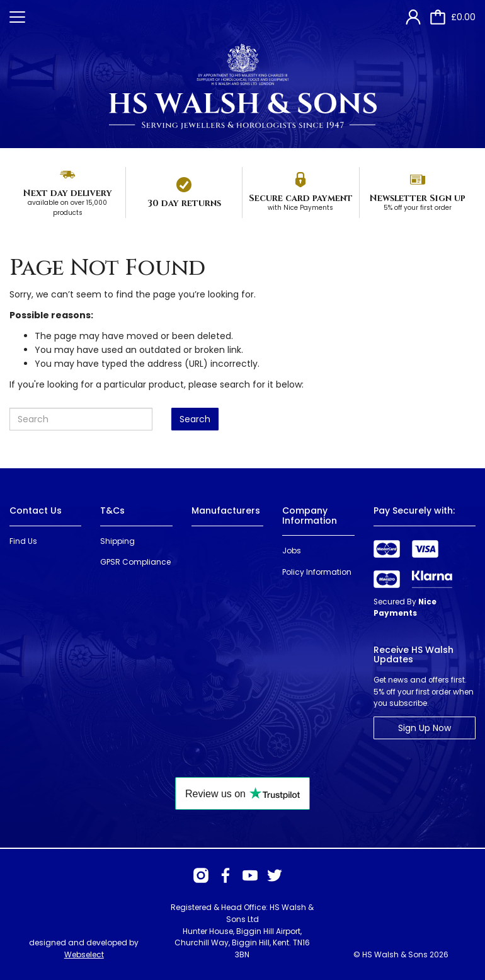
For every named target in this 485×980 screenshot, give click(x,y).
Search (195, 419)
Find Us (23, 541)
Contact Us (35, 510)
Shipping (117, 541)
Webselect (84, 954)
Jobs (291, 550)
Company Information (309, 515)
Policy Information (316, 572)
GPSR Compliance (135, 561)
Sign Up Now (424, 728)
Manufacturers (225, 510)
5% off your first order (418, 207)
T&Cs (112, 510)
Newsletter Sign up (417, 198)
